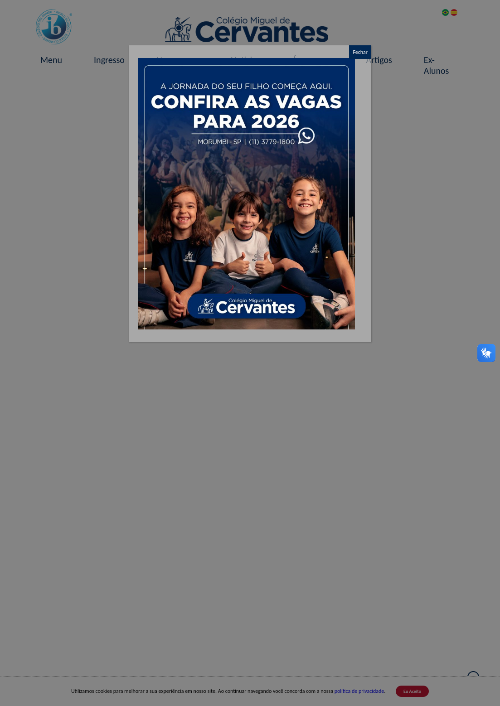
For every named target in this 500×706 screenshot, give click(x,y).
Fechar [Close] (360, 52)
